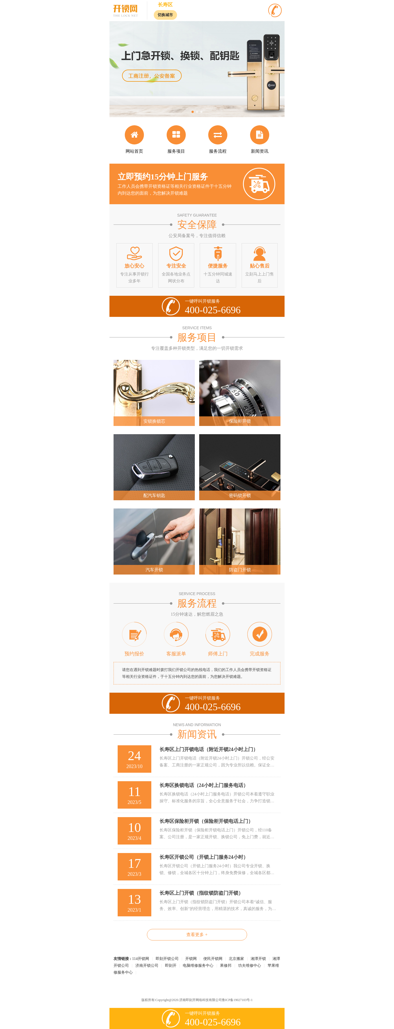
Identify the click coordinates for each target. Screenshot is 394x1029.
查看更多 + (196, 934)
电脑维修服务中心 (198, 965)
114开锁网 (140, 959)
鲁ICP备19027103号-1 (237, 1000)
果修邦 (225, 965)
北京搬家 (236, 959)
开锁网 (191, 959)
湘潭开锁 (258, 959)
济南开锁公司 (146, 965)
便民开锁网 (212, 959)
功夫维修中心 (249, 965)
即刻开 (170, 965)
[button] (193, 112)
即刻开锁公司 (167, 959)
